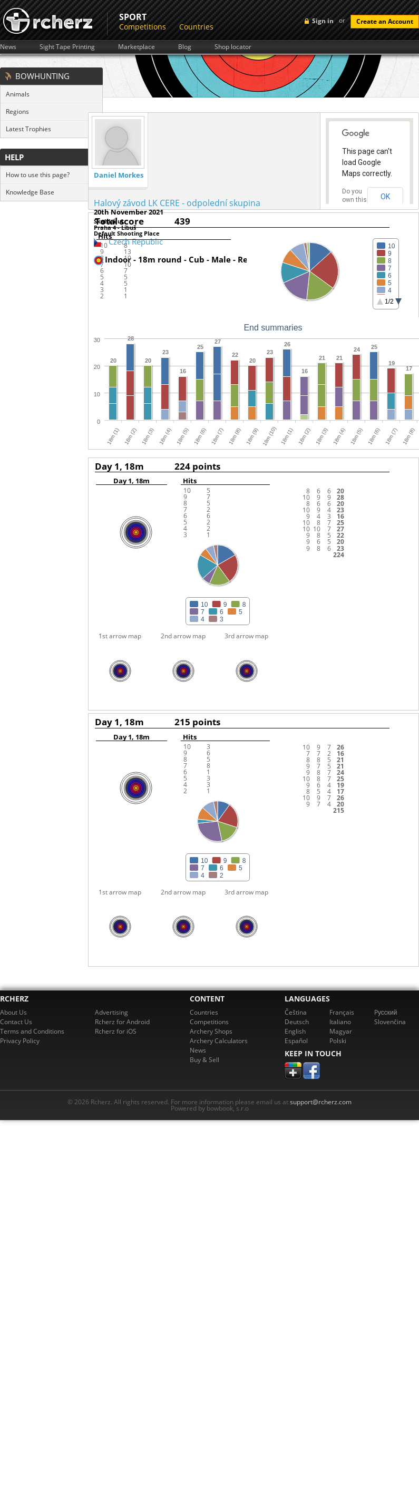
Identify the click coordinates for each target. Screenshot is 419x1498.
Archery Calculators (219, 1040)
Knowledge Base (30, 192)
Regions (17, 111)
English (295, 1031)
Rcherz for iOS (116, 1031)
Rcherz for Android (122, 1021)
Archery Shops (211, 1031)
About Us (13, 1012)
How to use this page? (38, 174)
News (8, 47)
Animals (18, 94)
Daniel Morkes (118, 175)
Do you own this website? (354, 200)
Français (341, 1012)
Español (296, 1040)
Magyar (340, 1031)
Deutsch (297, 1021)
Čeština (296, 1012)
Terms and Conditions (32, 1031)
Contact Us (16, 1021)
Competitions (142, 27)
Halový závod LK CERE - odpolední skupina (177, 203)
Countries (196, 27)
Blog (184, 47)
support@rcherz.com (321, 1101)
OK (385, 196)
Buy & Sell (204, 1059)
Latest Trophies (28, 128)
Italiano (340, 1021)
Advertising (111, 1012)
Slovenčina (390, 1021)
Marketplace (136, 47)
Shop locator (233, 47)
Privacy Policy (20, 1040)
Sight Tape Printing (67, 47)
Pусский (385, 1012)
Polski (337, 1040)
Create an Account (384, 21)
